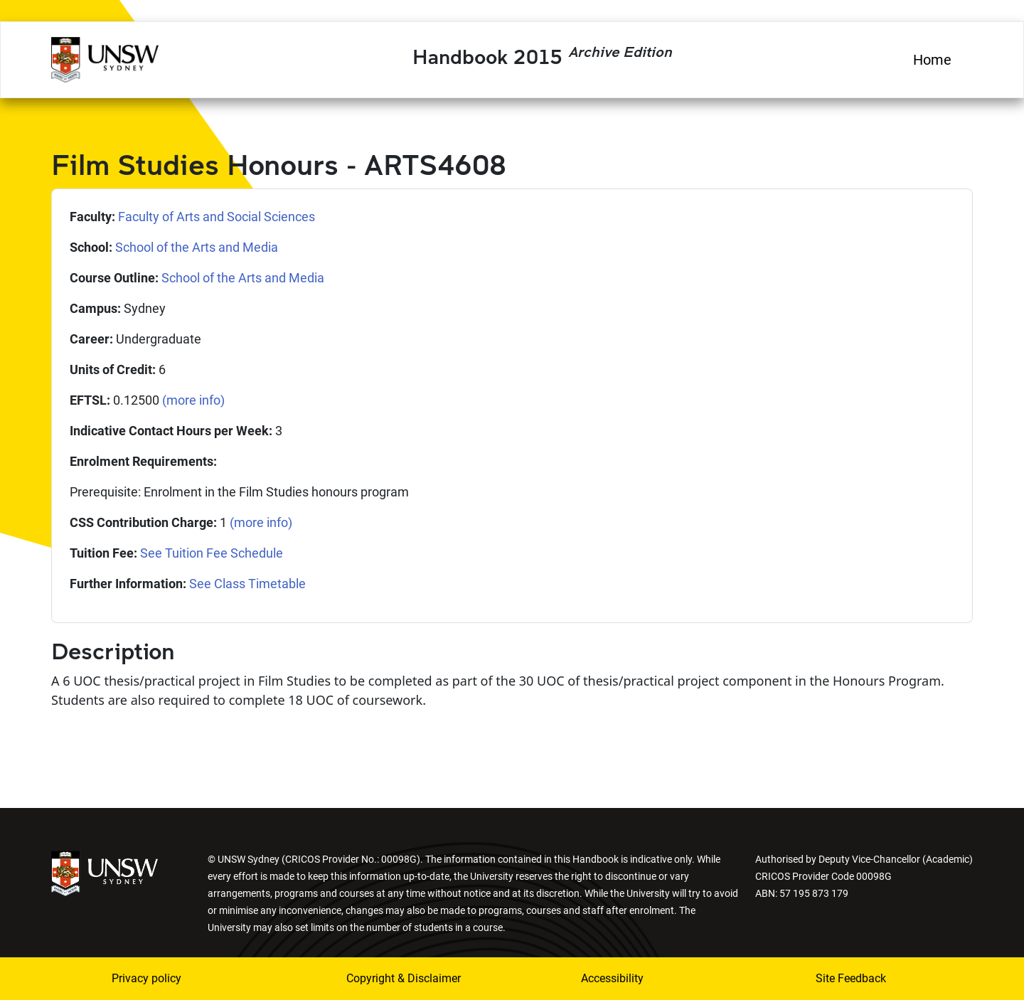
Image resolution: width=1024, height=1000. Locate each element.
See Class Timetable (247, 583)
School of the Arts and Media (196, 247)
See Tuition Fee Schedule (211, 553)
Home (932, 59)
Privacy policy (146, 978)
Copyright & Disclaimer (403, 978)
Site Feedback (851, 978)
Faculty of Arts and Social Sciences (216, 216)
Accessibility (612, 978)
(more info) (193, 400)
